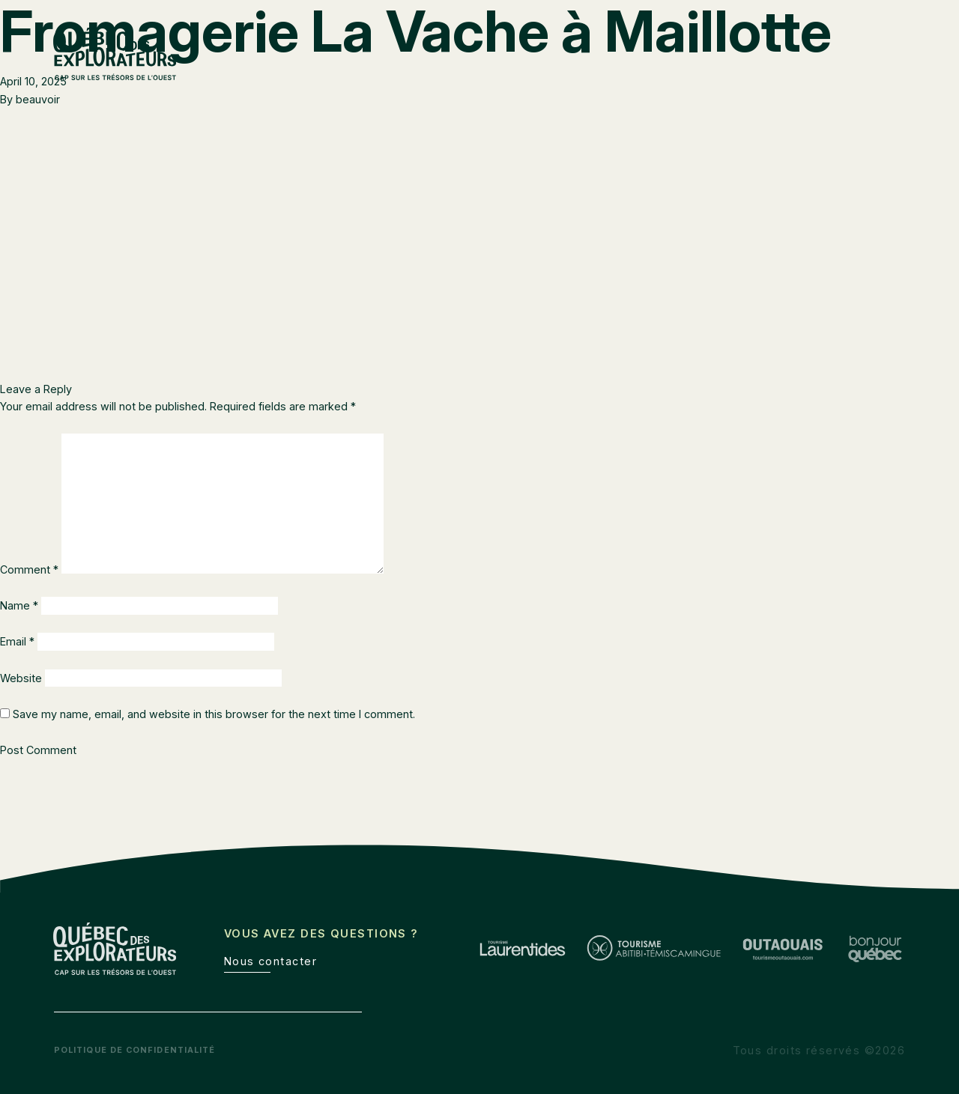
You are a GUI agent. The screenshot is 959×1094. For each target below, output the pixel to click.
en (867, 44)
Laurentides (538, 75)
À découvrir (869, 75)
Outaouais (782, 75)
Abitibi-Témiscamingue (663, 75)
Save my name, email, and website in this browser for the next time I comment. (214, 714)
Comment (29, 569)
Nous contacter (270, 961)
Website (21, 678)
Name (19, 605)
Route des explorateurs (642, 44)
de (898, 44)
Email (17, 641)
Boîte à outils (769, 44)
